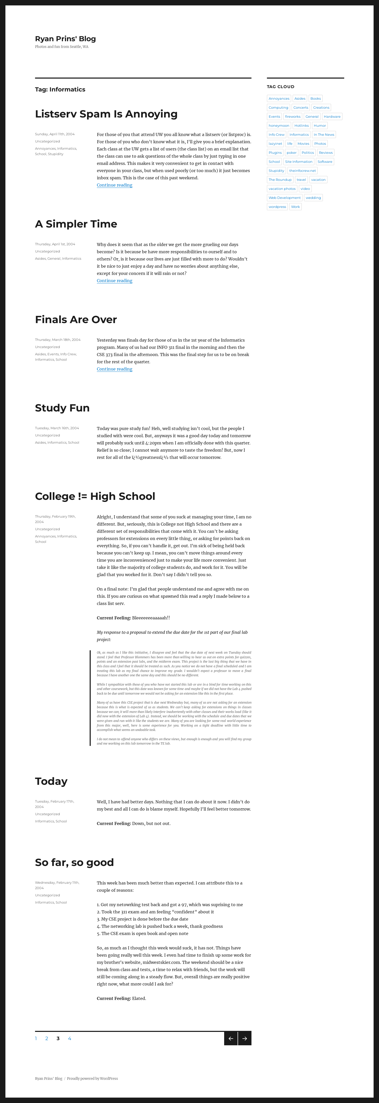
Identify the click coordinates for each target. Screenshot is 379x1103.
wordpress (277, 207)
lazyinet (275, 143)
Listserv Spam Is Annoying (106, 113)
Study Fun (62, 407)
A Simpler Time (76, 223)
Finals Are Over (76, 319)
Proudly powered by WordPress (92, 1078)
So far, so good (74, 862)
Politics (308, 152)
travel (301, 180)
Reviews (326, 152)
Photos (320, 143)
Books (315, 98)
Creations (321, 107)
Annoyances (45, 148)
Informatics (66, 148)
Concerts (300, 107)
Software (325, 161)
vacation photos (282, 189)
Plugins (275, 152)
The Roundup (280, 180)
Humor (320, 125)
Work (295, 207)
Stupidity (55, 154)
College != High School (95, 496)
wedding (313, 198)
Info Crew (68, 354)
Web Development (285, 198)
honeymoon (279, 125)
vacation (318, 180)
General (54, 258)
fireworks (292, 116)
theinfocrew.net (302, 171)
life (289, 143)
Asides (40, 258)
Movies (303, 143)
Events (53, 354)
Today (51, 781)
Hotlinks (301, 125)
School (40, 154)
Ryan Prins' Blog (65, 38)
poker (292, 152)
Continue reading (114, 185)
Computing (278, 107)
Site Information (299, 161)
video (305, 189)
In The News (324, 134)
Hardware (332, 116)
